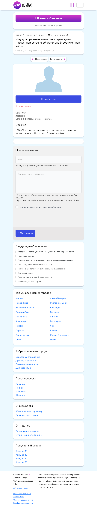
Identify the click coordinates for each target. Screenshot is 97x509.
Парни (19, 387)
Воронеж (55, 312)
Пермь (53, 339)
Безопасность (27, 499)
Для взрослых (23, 367)
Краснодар (55, 307)
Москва (19, 298)
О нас (16, 499)
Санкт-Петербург (59, 298)
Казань (53, 330)
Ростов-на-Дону (58, 302)
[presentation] (36, 217)
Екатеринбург (22, 312)
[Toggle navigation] (80, 5)
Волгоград (55, 321)
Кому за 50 (63, 35)
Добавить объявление (48, 18)
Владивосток (22, 335)
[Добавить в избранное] (80, 112)
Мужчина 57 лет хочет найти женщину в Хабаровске (41, 268)
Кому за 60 (21, 462)
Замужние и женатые (27, 364)
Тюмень (20, 325)
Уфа (52, 325)
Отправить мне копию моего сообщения (40, 207)
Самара (54, 316)
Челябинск (21, 316)
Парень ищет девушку (28, 431)
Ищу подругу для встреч (28, 281)
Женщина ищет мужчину (29, 411)
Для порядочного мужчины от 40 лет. (34, 264)
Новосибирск (22, 302)
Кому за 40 (21, 454)
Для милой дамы (24, 273)
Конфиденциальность (23, 503)
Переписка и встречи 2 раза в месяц (34, 277)
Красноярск (22, 321)
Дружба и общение (26, 360)
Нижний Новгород (25, 307)
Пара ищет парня (25, 256)
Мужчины (52, 35)
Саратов (20, 330)
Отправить (25, 233)
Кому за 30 (21, 451)
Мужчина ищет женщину (35, 35)
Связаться (48, 99)
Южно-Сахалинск (59, 335)
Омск (18, 339)
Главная (19, 35)
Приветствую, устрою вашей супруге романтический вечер (44, 260)
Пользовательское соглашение (22, 495)
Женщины (21, 395)
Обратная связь (20, 488)
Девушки (20, 384)
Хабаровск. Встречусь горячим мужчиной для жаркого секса (45, 251)
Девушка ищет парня (27, 415)
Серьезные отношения (28, 356)
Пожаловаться (23, 106)
